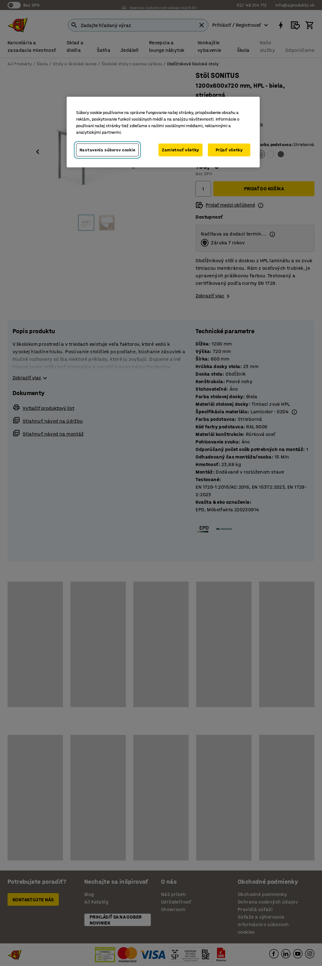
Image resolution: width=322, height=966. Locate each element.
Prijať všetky (229, 150)
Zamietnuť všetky (180, 150)
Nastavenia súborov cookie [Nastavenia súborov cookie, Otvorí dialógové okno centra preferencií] (108, 150)
